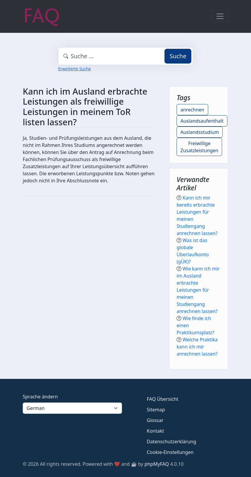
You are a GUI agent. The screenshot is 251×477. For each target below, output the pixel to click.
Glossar (155, 420)
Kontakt (155, 431)
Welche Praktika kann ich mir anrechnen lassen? (197, 346)
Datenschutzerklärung (171, 441)
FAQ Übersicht (162, 399)
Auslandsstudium (199, 132)
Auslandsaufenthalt (202, 121)
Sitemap (156, 409)
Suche (177, 56)
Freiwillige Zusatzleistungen (199, 147)
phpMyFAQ (156, 464)
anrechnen (192, 109)
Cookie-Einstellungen (170, 452)
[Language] (72, 408)
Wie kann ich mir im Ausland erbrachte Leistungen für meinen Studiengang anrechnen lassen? (198, 289)
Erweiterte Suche (74, 69)
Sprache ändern (40, 396)
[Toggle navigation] (220, 16)
